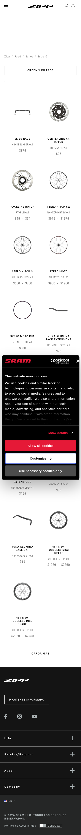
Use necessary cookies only (40, 471)
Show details (58, 433)
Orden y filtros (40, 70)
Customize (40, 458)
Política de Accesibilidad (20, 825)
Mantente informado (26, 699)
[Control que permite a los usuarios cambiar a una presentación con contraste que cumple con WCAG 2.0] (51, 825)
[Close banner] (77, 361)
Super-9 (42, 56)
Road (17, 56)
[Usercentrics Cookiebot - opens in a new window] (52, 361)
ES (8, 801)
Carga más (40, 653)
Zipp (7, 56)
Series (29, 56)
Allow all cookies (40, 446)
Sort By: (4, 85)
